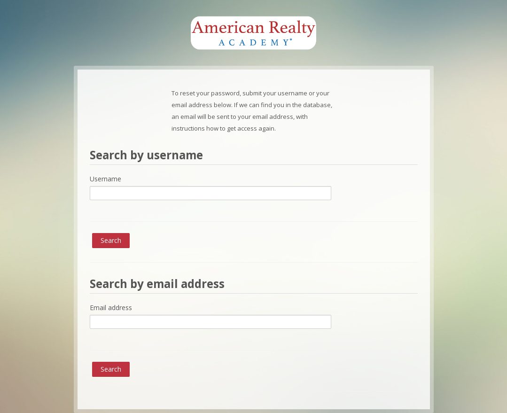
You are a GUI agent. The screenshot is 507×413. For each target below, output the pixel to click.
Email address (111, 307)
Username (105, 178)
